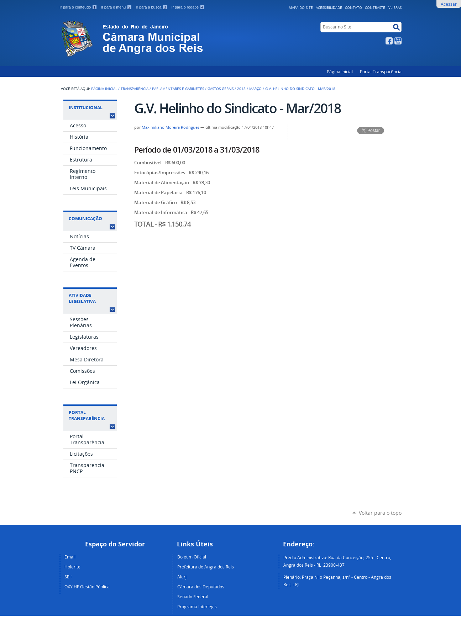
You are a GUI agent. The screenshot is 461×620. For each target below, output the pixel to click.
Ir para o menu (117, 7)
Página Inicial (340, 71)
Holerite (72, 566)
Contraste (375, 7)
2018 (241, 88)
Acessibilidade (329, 7)
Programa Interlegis (197, 606)
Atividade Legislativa (82, 298)
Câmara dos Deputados (200, 586)
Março (255, 88)
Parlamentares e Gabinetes (178, 88)
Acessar (449, 4)
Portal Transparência (381, 71)
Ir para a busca (152, 7)
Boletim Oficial (191, 557)
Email (69, 557)
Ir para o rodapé (188, 7)
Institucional (86, 108)
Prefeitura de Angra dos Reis (205, 566)
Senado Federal (192, 596)
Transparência (134, 88)
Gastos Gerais (221, 88)
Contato (353, 7)
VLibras (395, 7)
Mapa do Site (301, 7)
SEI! (68, 576)
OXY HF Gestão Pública (87, 586)
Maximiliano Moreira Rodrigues (170, 127)
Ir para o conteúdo (79, 7)
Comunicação (85, 219)
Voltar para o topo (380, 512)
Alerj (182, 576)
